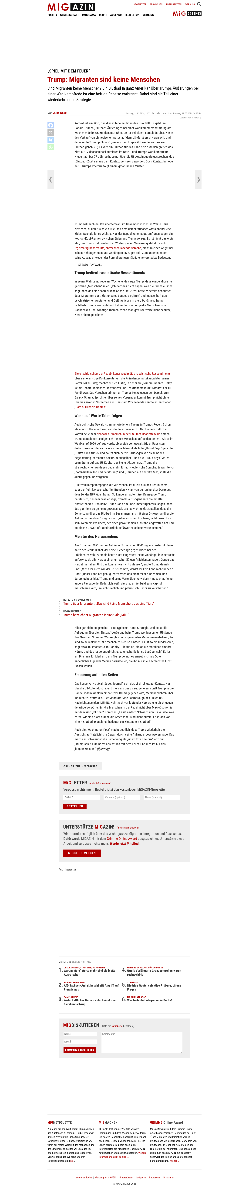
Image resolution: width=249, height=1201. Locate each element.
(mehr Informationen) (100, 783)
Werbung (190, 4)
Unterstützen (174, 4)
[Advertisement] (124, 42)
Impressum (155, 1177)
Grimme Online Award (122, 839)
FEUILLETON (132, 15)
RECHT (103, 15)
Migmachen (156, 4)
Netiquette (117, 1026)
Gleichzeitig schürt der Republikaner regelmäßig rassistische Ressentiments (122, 373)
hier (72, 1160)
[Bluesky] (50, 140)
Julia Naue (60, 113)
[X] (50, 132)
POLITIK (52, 15)
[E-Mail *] (81, 797)
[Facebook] (50, 125)
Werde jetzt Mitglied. (125, 844)
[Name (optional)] (162, 797)
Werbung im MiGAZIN (106, 1177)
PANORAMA (89, 15)
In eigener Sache (83, 1177)
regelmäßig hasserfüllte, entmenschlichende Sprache (107, 248)
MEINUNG (148, 15)
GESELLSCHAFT (69, 15)
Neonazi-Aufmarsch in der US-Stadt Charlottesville (128, 434)
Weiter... (174, 1160)
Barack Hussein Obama (90, 407)
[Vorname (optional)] (122, 797)
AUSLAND (116, 15)
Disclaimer (168, 1177)
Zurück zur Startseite (80, 766)
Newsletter (140, 4)
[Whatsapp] (50, 147)
